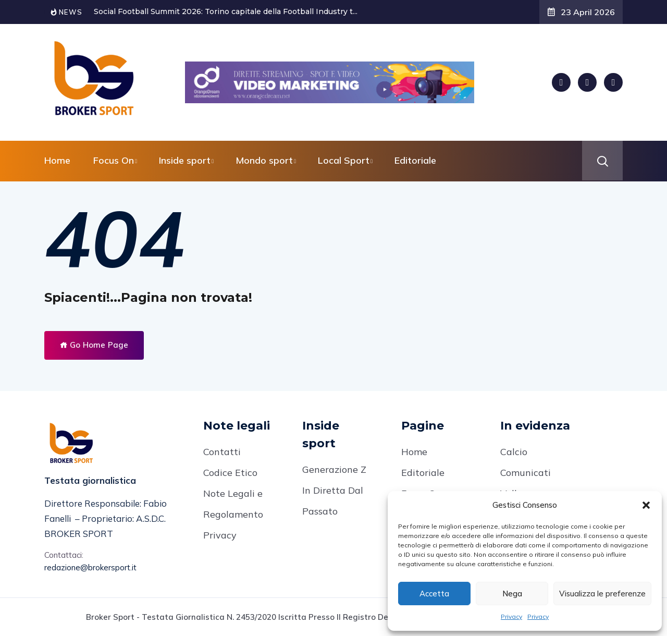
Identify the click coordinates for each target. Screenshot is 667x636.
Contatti (222, 452)
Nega (512, 593)
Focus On (113, 160)
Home (57, 160)
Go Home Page (94, 345)
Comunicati (525, 473)
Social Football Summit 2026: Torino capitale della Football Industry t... (225, 11)
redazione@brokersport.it (90, 567)
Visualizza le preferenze (602, 593)
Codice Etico (230, 473)
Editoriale (415, 160)
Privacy (511, 616)
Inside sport (185, 160)
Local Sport (343, 160)
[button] (646, 505)
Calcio (513, 452)
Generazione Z (334, 469)
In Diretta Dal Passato (332, 500)
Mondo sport (264, 160)
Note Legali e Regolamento (233, 503)
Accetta (434, 593)
